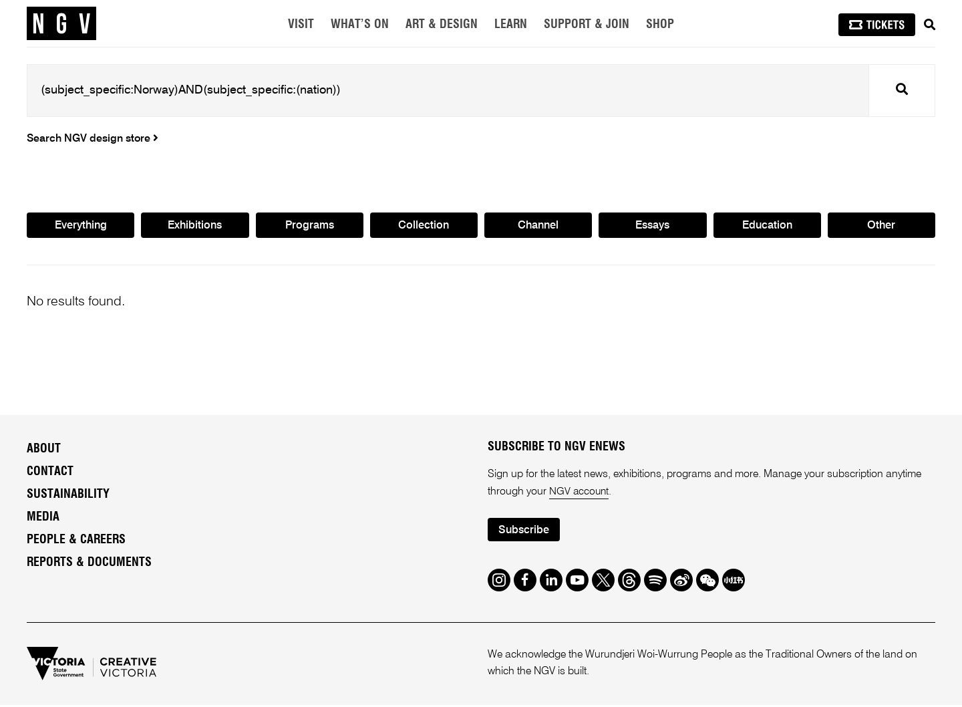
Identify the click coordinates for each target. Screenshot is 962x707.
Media (43, 519)
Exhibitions (194, 227)
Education (767, 227)
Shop (660, 25)
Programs (309, 227)
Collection (424, 227)
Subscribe (525, 532)
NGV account (580, 493)
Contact (50, 473)
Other (881, 227)
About (44, 450)
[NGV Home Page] (61, 23)
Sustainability (68, 496)
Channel (538, 227)
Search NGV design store (92, 139)
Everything (80, 227)
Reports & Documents (89, 564)
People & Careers (76, 541)
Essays (652, 227)
